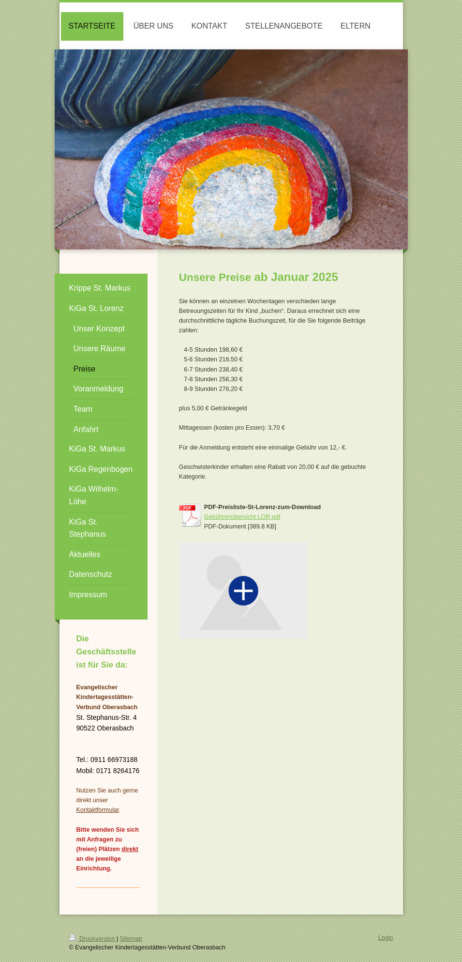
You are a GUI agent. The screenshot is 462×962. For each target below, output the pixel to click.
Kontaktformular (97, 810)
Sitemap (131, 938)
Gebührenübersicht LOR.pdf (242, 516)
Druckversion (93, 938)
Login (385, 937)
